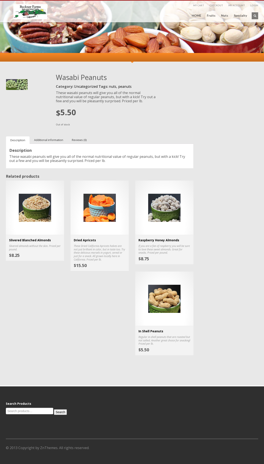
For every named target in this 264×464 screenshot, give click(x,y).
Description (17, 140)
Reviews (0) (79, 140)
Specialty (240, 15)
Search (60, 412)
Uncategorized (86, 86)
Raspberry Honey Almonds (158, 240)
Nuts (224, 15)
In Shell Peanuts (150, 331)
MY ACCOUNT (236, 5)
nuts (112, 86)
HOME (196, 15)
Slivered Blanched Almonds (30, 240)
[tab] (18, 140)
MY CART (198, 5)
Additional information (48, 140)
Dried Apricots (85, 240)
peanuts (125, 86)
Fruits (211, 15)
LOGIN (254, 5)
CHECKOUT (216, 5)
